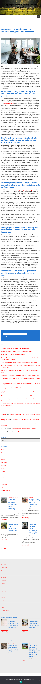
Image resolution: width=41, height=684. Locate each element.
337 (4, 635)
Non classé (4, 481)
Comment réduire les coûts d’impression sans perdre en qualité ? (34, 529)
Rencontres (4, 484)
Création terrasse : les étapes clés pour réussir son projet (16, 396)
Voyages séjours (5, 490)
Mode (2, 478)
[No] (39, 680)
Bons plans (4, 453)
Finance (3, 468)
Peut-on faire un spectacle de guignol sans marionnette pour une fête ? (20, 375)
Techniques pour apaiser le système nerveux (13, 354)
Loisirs (3, 471)
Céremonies (4, 456)
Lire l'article (4, 519)
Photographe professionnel (24, 36)
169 (5, 548)
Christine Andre (5, 419)
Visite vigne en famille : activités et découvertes (14, 388)
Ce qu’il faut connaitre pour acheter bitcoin (26, 432)
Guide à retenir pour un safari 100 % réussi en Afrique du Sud (13, 648)
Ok (21, 681)
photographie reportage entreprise (24, 190)
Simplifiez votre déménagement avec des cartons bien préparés (34, 502)
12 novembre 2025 (6, 36)
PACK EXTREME (5, 424)
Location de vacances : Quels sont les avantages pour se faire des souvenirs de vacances (34, 650)
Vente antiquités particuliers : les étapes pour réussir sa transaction (19, 362)
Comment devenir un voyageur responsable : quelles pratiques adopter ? (12, 504)
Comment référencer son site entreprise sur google (15, 348)
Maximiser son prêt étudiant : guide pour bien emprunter (16, 351)
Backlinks (3, 414)
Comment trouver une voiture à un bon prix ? (24, 428)
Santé (2, 487)
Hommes (3, 591)
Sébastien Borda (9, 103)
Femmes (3, 465)
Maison (3, 474)
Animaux (3, 449)
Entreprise (13, 36)
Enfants (3, 459)
